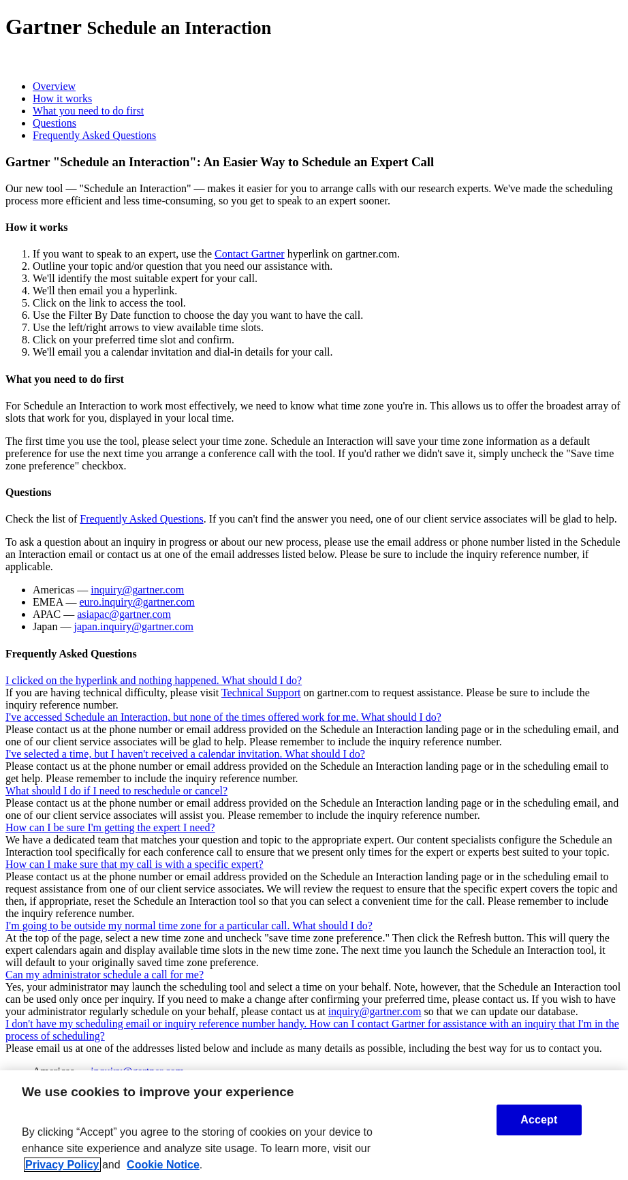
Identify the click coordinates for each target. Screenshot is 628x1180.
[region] (314, 1125)
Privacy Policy (62, 1164)
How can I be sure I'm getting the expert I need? (110, 827)
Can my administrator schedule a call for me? (104, 974)
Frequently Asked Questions (94, 135)
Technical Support (261, 692)
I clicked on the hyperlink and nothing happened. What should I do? (153, 680)
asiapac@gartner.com (124, 614)
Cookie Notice (163, 1164)
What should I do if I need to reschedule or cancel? (116, 790)
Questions (54, 123)
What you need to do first (88, 111)
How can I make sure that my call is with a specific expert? (134, 864)
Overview (54, 86)
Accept (538, 1119)
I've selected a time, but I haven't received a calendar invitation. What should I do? (185, 754)
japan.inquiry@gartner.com (133, 626)
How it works (62, 98)
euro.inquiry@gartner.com (136, 602)
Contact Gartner (250, 254)
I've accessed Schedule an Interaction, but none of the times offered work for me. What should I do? (223, 717)
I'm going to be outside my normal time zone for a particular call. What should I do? (189, 925)
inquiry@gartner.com (137, 589)
